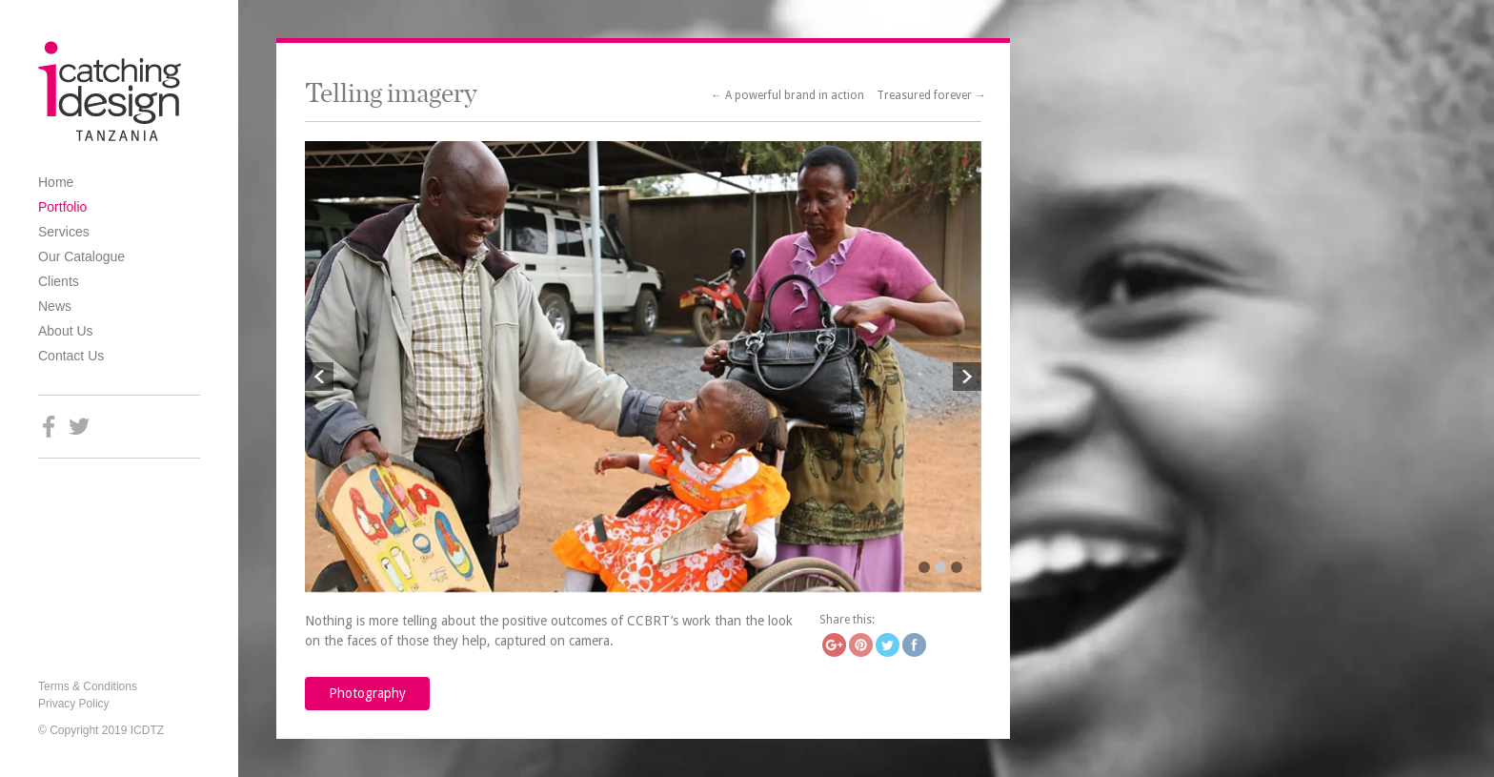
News (54, 306)
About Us (65, 330)
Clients (58, 281)
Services (64, 231)
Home (55, 182)
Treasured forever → (931, 95)
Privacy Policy (74, 703)
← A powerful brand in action (789, 95)
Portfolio (62, 207)
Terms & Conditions (87, 686)
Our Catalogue (81, 256)
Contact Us (71, 355)
